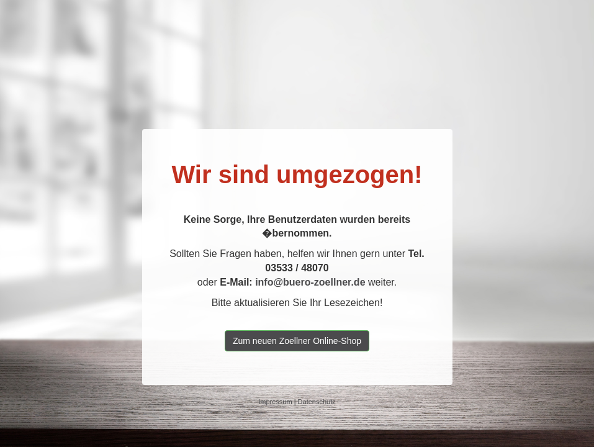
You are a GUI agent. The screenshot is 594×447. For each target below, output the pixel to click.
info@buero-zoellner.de (310, 282)
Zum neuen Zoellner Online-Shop (297, 341)
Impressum (275, 401)
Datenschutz (317, 401)
